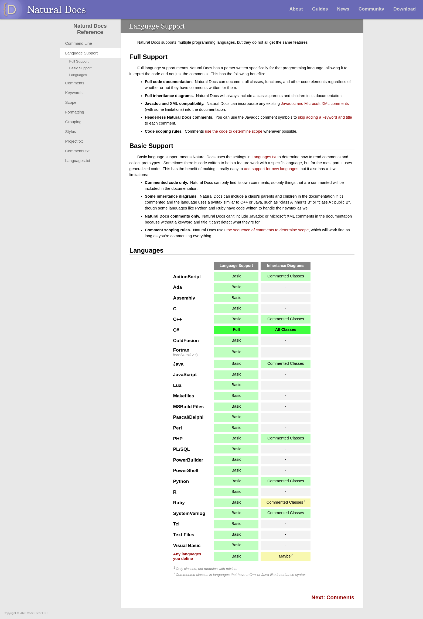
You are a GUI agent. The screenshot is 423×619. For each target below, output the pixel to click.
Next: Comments (333, 597)
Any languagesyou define (187, 556)
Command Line (78, 43)
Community (371, 9)
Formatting (74, 112)
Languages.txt (77, 161)
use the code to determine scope (233, 131)
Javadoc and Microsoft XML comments (315, 103)
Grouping (73, 122)
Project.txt (74, 141)
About (296, 9)
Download (404, 9)
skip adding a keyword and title (325, 117)
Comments (74, 83)
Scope (71, 102)
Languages (78, 75)
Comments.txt (77, 151)
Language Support (81, 53)
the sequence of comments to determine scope (268, 230)
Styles (70, 131)
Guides (320, 9)
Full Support (79, 61)
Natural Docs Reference (90, 29)
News (343, 9)
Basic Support (80, 68)
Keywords (74, 93)
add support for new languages (271, 169)
